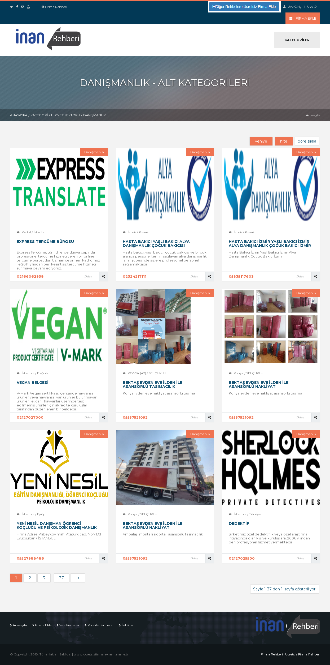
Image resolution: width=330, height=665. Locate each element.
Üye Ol (312, 6)
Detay (88, 276)
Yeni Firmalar (69, 625)
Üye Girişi (295, 6)
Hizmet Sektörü (65, 115)
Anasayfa (18, 115)
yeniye (261, 141)
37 (61, 578)
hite (283, 141)
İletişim (127, 625)
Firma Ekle (43, 625)
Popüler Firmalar (100, 625)
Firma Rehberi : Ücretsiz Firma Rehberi (290, 654)
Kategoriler (297, 40)
